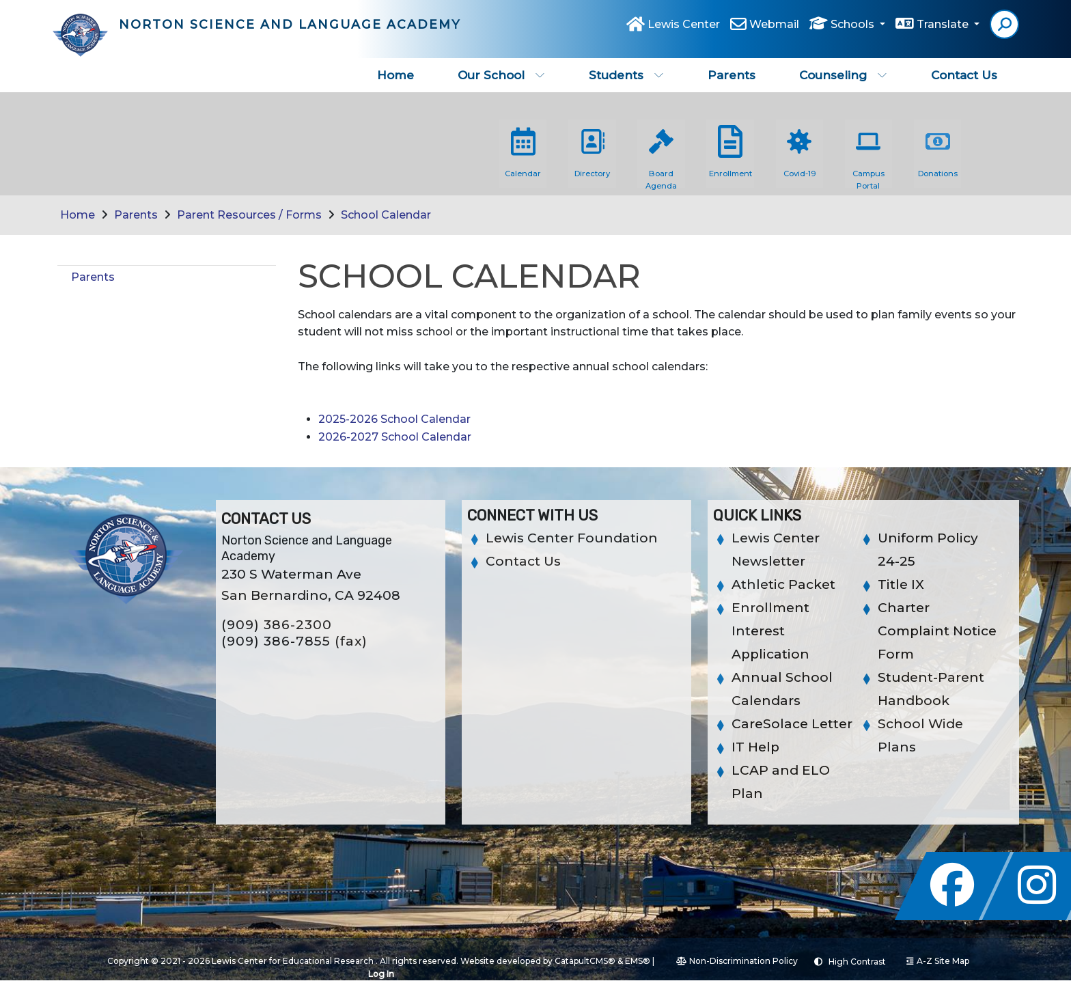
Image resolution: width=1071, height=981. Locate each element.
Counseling (843, 75)
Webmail (774, 28)
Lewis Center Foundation (572, 538)
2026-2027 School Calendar (394, 436)
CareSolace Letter (792, 724)
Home (395, 75)
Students (626, 75)
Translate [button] (944, 28)
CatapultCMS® (585, 961)
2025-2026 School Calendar (394, 419)
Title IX (901, 584)
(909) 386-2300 (276, 625)
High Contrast (857, 961)
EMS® (637, 961)
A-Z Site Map (937, 961)
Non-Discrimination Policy (737, 961)
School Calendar (386, 214)
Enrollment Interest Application (770, 631)
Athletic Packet (783, 584)
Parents (731, 75)
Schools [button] (854, 28)
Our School (501, 75)
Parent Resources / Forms (249, 214)
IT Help (755, 747)
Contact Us (964, 75)
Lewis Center (684, 28)
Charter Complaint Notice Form (937, 631)
